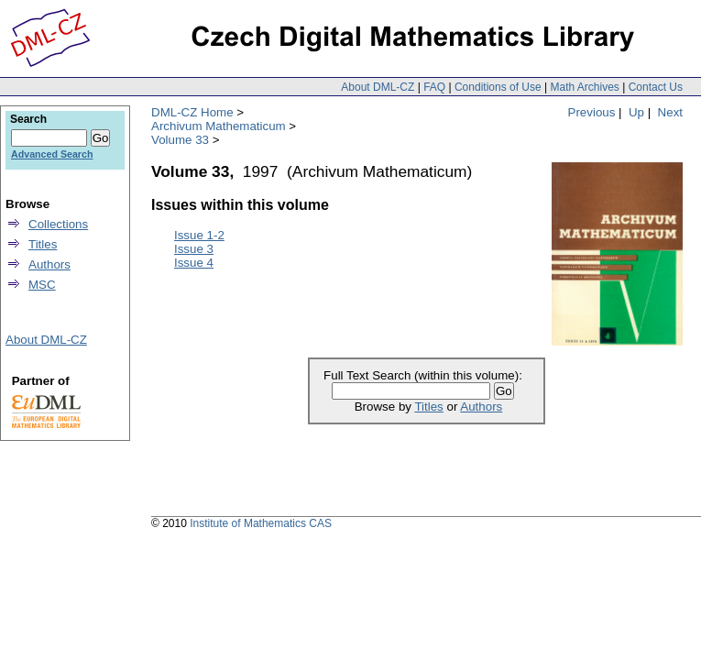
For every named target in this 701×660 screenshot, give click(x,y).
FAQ (434, 87)
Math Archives (584, 87)
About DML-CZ (377, 87)
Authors (481, 406)
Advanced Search (52, 154)
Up (636, 112)
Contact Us (656, 87)
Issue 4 (194, 263)
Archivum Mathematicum (218, 126)
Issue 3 (194, 249)
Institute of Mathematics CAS (261, 523)
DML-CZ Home (192, 112)
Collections (58, 224)
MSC (42, 285)
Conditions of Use (498, 87)
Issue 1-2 (199, 235)
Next (670, 112)
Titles (428, 406)
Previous (592, 112)
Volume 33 (180, 140)
